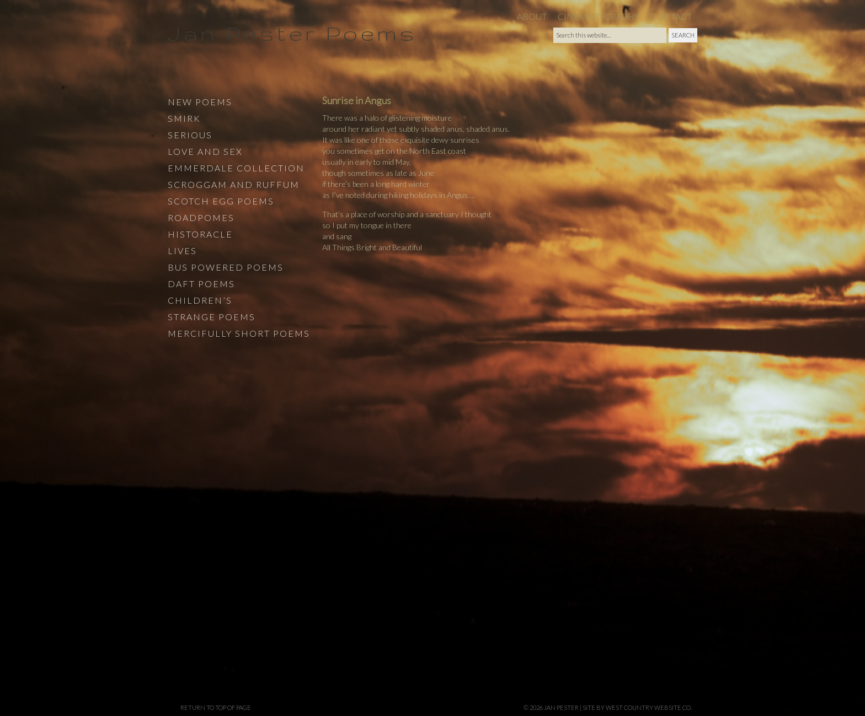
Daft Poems (201, 283)
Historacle (200, 234)
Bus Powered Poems (226, 267)
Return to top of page (215, 707)
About (532, 16)
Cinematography (598, 16)
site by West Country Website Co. (637, 707)
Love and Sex (205, 151)
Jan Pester (561, 707)
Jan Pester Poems (292, 33)
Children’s (200, 300)
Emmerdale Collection (236, 168)
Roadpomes (201, 217)
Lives (182, 250)
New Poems (200, 101)
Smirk (184, 118)
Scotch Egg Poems (221, 201)
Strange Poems (211, 316)
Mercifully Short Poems (239, 333)
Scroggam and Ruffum (234, 184)
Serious (190, 135)
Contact (671, 16)
